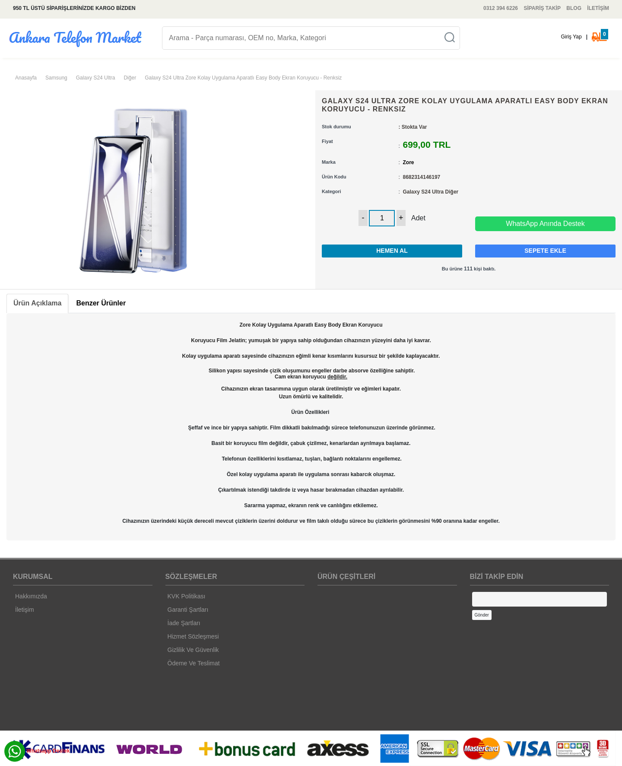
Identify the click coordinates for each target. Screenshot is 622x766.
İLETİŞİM (598, 8)
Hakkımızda (31, 596)
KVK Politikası (187, 596)
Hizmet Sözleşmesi (193, 636)
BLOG (573, 8)
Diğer (130, 78)
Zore (408, 162)
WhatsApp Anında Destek (545, 223)
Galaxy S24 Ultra (95, 78)
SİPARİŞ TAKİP (542, 8)
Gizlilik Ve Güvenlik (193, 649)
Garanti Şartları (188, 609)
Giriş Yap (571, 37)
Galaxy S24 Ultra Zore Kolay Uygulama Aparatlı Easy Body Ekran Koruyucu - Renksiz (243, 78)
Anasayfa (26, 78)
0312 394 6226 (500, 8)
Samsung (56, 78)
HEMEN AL (392, 250)
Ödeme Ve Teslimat (194, 663)
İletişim (24, 609)
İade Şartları (184, 623)
